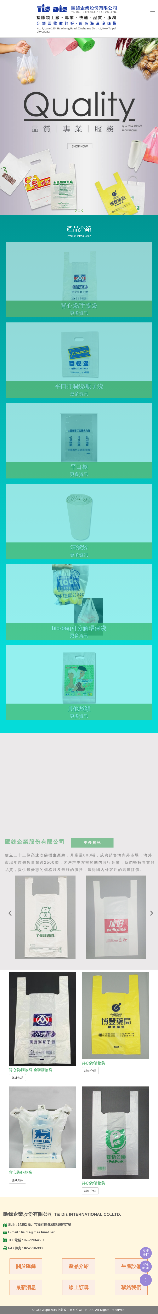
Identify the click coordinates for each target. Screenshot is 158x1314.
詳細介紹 (17, 1077)
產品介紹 (79, 1266)
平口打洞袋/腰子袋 (79, 388)
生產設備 (131, 1266)
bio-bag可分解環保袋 (79, 630)
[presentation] (12, 912)
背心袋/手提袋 (79, 308)
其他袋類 (79, 711)
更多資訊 (94, 842)
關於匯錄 (26, 1266)
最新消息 (26, 1287)
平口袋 (79, 469)
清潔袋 (79, 549)
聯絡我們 (131, 1287)
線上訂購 (79, 1287)
